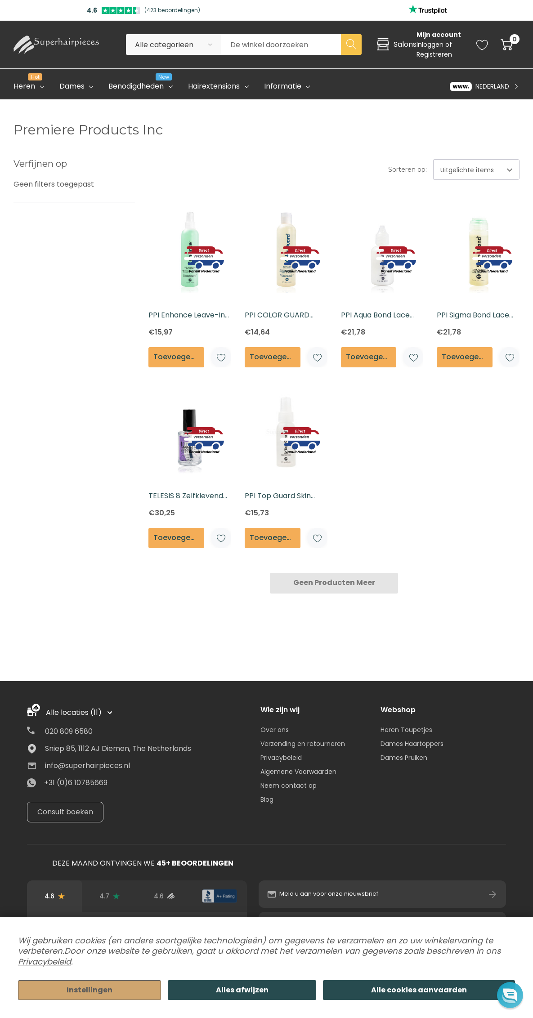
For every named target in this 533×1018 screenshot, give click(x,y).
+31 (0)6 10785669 (75, 782)
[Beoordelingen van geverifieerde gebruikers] (164, 896)
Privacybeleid (281, 757)
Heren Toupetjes (406, 729)
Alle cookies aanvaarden (419, 990)
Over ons (274, 729)
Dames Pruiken (404, 757)
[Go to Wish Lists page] (482, 44)
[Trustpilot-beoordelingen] (109, 896)
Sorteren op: (407, 169)
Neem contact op (288, 785)
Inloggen (431, 44)
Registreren (434, 54)
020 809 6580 (69, 731)
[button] (510, 995)
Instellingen (89, 990)
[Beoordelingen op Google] (54, 896)
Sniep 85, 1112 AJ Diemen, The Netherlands (118, 748)
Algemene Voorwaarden (298, 771)
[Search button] (351, 44)
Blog (266, 799)
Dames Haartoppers (412, 743)
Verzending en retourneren (302, 743)
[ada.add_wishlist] (221, 357)
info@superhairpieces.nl (87, 765)
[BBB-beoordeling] (219, 896)
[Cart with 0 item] (507, 44)
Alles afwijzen (242, 990)
